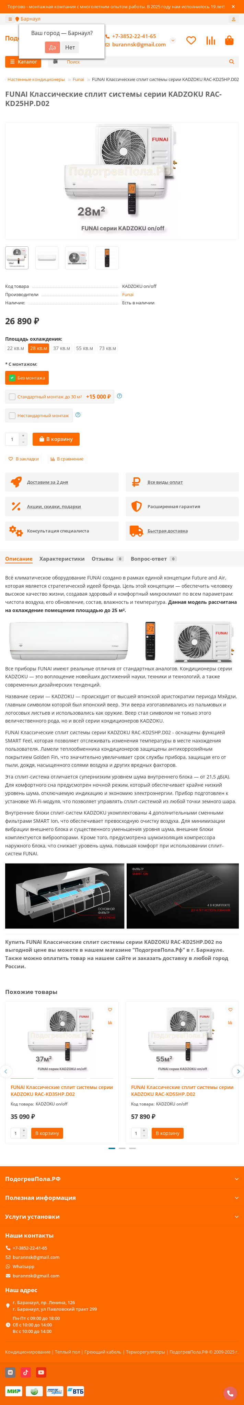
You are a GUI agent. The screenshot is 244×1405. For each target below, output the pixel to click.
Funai (78, 79)
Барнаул (27, 18)
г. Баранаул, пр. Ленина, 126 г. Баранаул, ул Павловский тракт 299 (55, 1305)
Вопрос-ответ (154, 558)
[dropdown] (10, 19)
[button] (6, 1071)
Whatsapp (23, 1266)
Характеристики (62, 558)
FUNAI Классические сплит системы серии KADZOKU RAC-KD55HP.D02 (182, 1090)
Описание (19, 558)
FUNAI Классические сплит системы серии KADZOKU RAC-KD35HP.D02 (62, 1090)
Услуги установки (122, 1216)
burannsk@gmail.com (134, 44)
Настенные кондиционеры (36, 79)
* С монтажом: (21, 364)
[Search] (151, 62)
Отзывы (108, 558)
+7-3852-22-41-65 (129, 36)
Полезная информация (122, 1198)
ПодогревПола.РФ (122, 1179)
